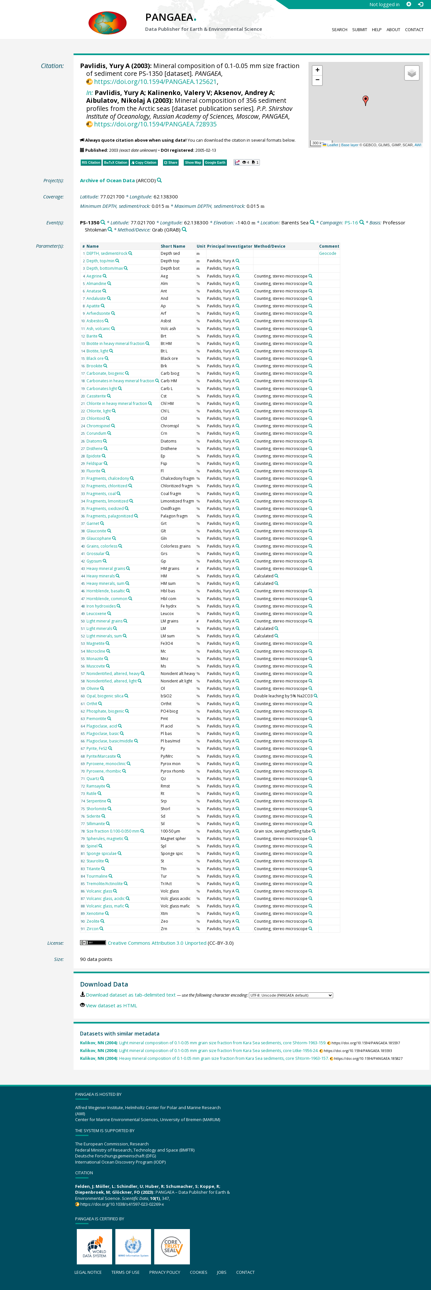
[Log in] (420, 4)
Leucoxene (96, 613)
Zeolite (93, 921)
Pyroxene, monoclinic (106, 763)
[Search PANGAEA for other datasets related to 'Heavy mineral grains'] (128, 568)
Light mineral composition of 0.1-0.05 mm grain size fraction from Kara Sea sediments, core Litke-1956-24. (199, 1050)
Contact (414, 29)
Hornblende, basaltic (106, 591)
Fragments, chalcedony (108, 478)
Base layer (349, 145)
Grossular (96, 553)
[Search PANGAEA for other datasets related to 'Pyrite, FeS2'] (110, 748)
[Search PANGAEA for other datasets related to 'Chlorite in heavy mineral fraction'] (150, 403)
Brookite (94, 366)
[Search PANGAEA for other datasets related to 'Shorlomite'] (109, 809)
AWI (417, 145)
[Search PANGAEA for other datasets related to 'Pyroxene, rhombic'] (124, 771)
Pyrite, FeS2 (97, 748)
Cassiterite (96, 396)
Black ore (95, 358)
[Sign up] (408, 4)
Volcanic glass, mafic (105, 906)
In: (89, 92)
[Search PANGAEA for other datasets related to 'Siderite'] (103, 816)
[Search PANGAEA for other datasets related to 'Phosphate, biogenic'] (127, 711)
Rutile (92, 793)
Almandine (96, 283)
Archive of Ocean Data (107, 180)
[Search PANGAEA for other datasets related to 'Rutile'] (99, 793)
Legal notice (88, 1272)
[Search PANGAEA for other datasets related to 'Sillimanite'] (108, 823)
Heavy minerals (101, 576)
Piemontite (96, 718)
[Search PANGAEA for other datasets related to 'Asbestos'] (107, 321)
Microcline (96, 651)
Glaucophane (99, 538)
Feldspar (95, 463)
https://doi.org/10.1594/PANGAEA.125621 (155, 81)
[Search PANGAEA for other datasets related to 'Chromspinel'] (113, 426)
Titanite (93, 868)
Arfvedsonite (98, 313)
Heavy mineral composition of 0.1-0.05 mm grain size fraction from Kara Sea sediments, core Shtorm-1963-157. (204, 1058)
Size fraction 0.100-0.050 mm (113, 831)
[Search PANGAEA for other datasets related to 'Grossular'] (108, 553)
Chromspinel (98, 426)
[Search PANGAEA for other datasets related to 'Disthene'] (106, 448)
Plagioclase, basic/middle (110, 741)
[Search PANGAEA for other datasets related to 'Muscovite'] (108, 666)
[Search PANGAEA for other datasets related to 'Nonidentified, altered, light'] (140, 681)
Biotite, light (97, 351)
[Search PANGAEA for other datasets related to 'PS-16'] (361, 222)
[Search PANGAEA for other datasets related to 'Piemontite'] (109, 718)
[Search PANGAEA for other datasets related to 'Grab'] (184, 229)
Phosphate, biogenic (105, 711)
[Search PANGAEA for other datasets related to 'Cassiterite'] (109, 396)
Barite (92, 336)
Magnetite (96, 643)
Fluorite (93, 471)
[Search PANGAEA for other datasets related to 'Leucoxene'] (109, 613)
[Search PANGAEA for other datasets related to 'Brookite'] (105, 366)
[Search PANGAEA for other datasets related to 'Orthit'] (100, 703)
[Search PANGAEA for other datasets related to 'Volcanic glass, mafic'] (127, 906)
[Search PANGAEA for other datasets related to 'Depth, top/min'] (117, 261)
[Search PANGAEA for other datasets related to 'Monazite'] (106, 658)
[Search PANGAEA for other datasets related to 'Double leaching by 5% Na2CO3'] (316, 696)
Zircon (93, 928)
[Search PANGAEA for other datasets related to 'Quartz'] (102, 778)
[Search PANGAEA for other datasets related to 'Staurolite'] (107, 861)
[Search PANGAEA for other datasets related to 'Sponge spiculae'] (120, 853)
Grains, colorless (102, 546)
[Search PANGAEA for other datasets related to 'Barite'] (100, 336)
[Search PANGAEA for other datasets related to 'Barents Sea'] (312, 222)
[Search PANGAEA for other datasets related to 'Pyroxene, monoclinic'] (129, 763)
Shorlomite (97, 808)
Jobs (222, 1272)
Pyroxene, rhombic (104, 771)
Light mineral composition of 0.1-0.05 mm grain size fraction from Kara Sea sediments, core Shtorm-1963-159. (203, 1043)
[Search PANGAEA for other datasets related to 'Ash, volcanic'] (113, 328)
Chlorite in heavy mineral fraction (117, 403)
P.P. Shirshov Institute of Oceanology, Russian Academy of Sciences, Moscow (189, 112)
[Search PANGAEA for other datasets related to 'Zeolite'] (102, 921)
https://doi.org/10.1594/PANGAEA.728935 (155, 124)
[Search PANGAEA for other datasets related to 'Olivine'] (102, 688)
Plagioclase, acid (102, 726)
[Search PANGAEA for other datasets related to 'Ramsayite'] (108, 786)
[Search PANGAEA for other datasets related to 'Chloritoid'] (108, 418)
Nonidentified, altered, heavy (113, 673)
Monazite (95, 658)
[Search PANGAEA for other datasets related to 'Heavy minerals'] (118, 576)
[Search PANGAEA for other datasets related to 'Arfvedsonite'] (113, 313)
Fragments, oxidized (105, 508)
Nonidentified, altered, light (112, 681)
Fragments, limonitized (107, 501)
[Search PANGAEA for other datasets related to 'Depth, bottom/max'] (126, 268)
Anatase (94, 291)
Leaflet (330, 145)
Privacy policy (164, 1272)
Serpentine (96, 801)
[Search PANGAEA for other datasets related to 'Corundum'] (109, 433)
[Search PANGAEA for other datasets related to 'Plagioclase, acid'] (120, 726)
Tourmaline (97, 876)
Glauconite (96, 531)
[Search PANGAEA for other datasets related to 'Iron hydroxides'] (119, 606)
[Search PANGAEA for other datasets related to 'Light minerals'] (115, 628)
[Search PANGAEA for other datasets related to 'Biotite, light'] (111, 351)
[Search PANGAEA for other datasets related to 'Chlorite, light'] (114, 411)
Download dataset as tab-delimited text (131, 994)
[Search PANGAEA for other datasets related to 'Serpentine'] (109, 801)
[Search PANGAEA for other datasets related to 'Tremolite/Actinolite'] (126, 883)
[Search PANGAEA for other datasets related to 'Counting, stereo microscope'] (310, 276)
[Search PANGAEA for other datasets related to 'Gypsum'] (105, 561)
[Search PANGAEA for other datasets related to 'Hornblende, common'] (130, 598)
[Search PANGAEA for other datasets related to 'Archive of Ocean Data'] (159, 180)
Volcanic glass (99, 891)
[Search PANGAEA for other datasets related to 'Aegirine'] (105, 276)
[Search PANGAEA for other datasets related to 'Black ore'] (107, 358)
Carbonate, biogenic (105, 373)
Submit (359, 29)
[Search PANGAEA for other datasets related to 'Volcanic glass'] (115, 891)
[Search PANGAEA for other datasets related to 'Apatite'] (103, 306)
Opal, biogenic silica (105, 696)
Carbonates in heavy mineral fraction (120, 381)
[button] (365, 101)
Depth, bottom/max (105, 268)
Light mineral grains (104, 621)
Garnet (93, 523)
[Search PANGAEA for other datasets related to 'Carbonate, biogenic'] (127, 373)
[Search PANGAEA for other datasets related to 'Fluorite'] (103, 471)
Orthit (92, 703)
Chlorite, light (99, 411)
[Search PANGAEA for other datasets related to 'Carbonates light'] (120, 388)
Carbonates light (102, 388)
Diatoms (94, 441)
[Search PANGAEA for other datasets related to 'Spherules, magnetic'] (126, 838)
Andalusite (96, 298)
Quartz (93, 778)
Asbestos (95, 321)
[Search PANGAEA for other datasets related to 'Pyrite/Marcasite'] (119, 756)
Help (377, 29)
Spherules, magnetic (105, 838)
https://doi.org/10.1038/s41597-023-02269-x (122, 1204)
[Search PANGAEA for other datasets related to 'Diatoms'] (105, 441)
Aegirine (94, 276)
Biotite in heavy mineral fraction (116, 343)
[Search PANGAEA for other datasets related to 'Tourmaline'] (110, 876)
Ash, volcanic (98, 328)
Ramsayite (96, 786)
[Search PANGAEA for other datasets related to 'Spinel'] (100, 846)
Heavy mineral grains (106, 568)
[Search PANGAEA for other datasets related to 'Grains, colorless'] (120, 546)
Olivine (93, 688)
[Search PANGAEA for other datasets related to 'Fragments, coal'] (119, 493)
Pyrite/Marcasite (101, 756)
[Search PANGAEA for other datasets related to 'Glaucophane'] (114, 538)
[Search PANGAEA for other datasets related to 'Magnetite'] (108, 643)
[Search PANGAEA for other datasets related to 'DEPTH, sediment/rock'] (130, 253)
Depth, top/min (100, 261)
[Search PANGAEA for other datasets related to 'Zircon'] (101, 928)
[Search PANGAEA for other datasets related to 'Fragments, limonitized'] (131, 501)
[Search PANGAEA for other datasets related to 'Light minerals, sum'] (125, 636)
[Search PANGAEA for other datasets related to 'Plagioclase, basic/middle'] (136, 741)
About (393, 29)
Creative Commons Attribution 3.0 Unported (157, 943)
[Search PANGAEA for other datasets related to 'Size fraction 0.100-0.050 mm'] (142, 831)
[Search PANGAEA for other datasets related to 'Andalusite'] (109, 298)
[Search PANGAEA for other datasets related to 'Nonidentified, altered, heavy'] (143, 673)
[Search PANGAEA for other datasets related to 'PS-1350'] (102, 222)
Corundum (96, 433)
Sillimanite (96, 823)
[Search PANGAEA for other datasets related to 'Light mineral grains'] (125, 621)
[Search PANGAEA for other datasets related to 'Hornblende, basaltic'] (128, 591)
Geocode (327, 253)
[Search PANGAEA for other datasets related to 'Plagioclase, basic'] (122, 733)
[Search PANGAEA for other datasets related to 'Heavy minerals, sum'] (127, 583)
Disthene (95, 448)
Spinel (92, 846)
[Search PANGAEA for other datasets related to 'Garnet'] (102, 523)
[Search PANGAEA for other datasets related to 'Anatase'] (104, 291)
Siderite (93, 816)
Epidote (94, 456)
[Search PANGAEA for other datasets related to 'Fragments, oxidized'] (127, 508)
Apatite (93, 306)
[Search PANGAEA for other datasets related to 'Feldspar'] (106, 463)
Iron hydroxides (101, 606)
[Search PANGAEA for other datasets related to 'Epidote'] (104, 456)
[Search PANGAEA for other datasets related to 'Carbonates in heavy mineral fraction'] (157, 381)
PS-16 (351, 222)
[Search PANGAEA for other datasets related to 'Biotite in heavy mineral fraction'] (147, 343)
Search (339, 29)
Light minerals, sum (104, 636)
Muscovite (96, 666)
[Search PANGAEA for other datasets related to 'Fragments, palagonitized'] (136, 516)
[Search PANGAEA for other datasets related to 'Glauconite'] (109, 531)
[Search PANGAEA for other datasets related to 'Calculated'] (276, 576)
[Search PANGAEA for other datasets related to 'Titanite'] (103, 868)
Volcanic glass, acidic (106, 898)
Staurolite (95, 861)
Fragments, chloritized (107, 486)
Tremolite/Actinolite (105, 883)
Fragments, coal (101, 493)
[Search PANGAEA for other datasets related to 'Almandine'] (109, 283)
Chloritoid (96, 418)
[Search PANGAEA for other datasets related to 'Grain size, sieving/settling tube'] (314, 831)
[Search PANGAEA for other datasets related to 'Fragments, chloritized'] (130, 486)
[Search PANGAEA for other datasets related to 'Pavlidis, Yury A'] (237, 261)
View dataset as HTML (111, 1005)
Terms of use (125, 1272)
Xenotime (95, 913)
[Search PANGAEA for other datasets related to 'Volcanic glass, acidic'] (128, 898)
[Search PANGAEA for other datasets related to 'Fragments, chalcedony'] (132, 478)
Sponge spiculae (102, 853)
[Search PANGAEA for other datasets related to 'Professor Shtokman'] (110, 229)
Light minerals (99, 628)
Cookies (198, 1272)
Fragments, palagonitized (110, 516)
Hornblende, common (107, 598)
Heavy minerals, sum (105, 583)
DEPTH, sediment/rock (107, 253)
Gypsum (94, 561)
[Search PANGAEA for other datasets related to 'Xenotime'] (107, 913)
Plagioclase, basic (103, 733)
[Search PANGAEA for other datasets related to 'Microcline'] (108, 651)
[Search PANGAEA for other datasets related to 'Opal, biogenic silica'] (126, 696)
